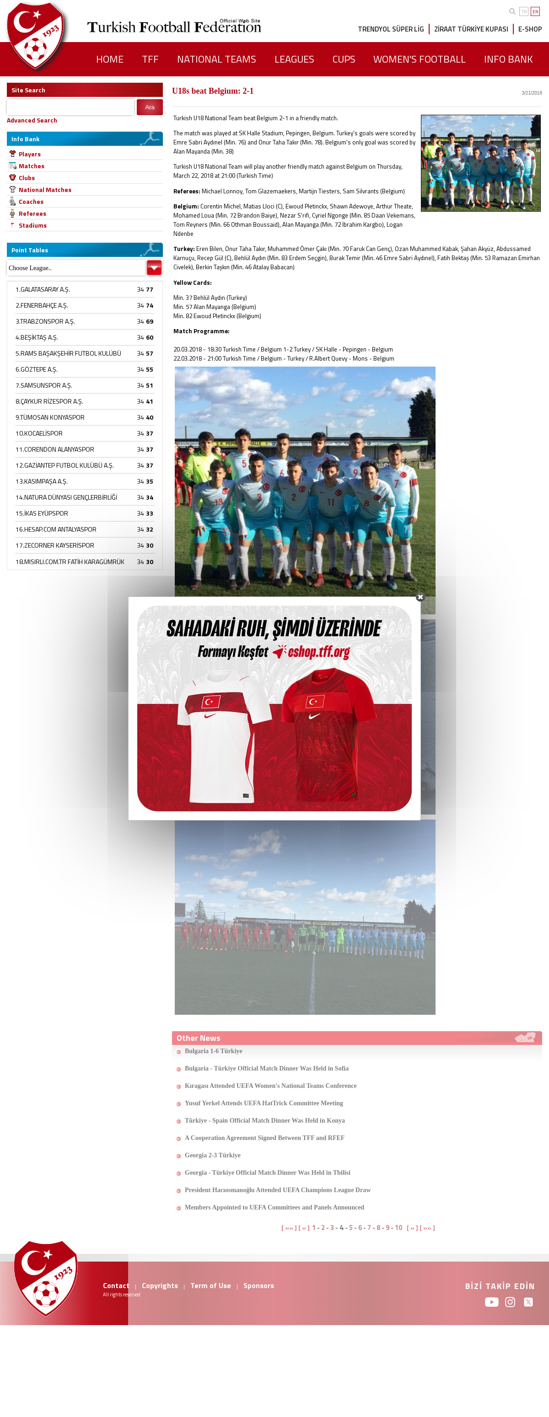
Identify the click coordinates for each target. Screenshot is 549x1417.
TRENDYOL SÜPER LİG (391, 29)
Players (30, 154)
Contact (116, 1285)
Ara (150, 107)
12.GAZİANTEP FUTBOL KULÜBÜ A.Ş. (65, 465)
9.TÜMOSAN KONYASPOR (50, 417)
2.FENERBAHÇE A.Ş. (42, 305)
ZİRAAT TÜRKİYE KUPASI (471, 29)
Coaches (31, 201)
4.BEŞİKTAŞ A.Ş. (37, 337)
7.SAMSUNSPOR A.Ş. (44, 385)
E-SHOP (530, 29)
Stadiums (33, 225)
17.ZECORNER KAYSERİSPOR (55, 545)
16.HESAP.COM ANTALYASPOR (56, 529)
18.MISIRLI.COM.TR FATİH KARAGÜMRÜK (70, 561)
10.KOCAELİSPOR (39, 433)
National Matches (45, 189)
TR (524, 11)
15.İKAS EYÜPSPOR (42, 513)
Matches (31, 165)
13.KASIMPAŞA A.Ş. (42, 481)
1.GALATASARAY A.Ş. (43, 289)
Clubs (27, 177)
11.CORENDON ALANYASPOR (55, 449)
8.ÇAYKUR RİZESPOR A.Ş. (49, 401)
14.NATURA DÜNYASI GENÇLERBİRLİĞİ (66, 497)
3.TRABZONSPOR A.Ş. (45, 321)
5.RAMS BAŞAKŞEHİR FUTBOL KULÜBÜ (68, 353)
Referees (32, 213)
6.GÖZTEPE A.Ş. (37, 369)
